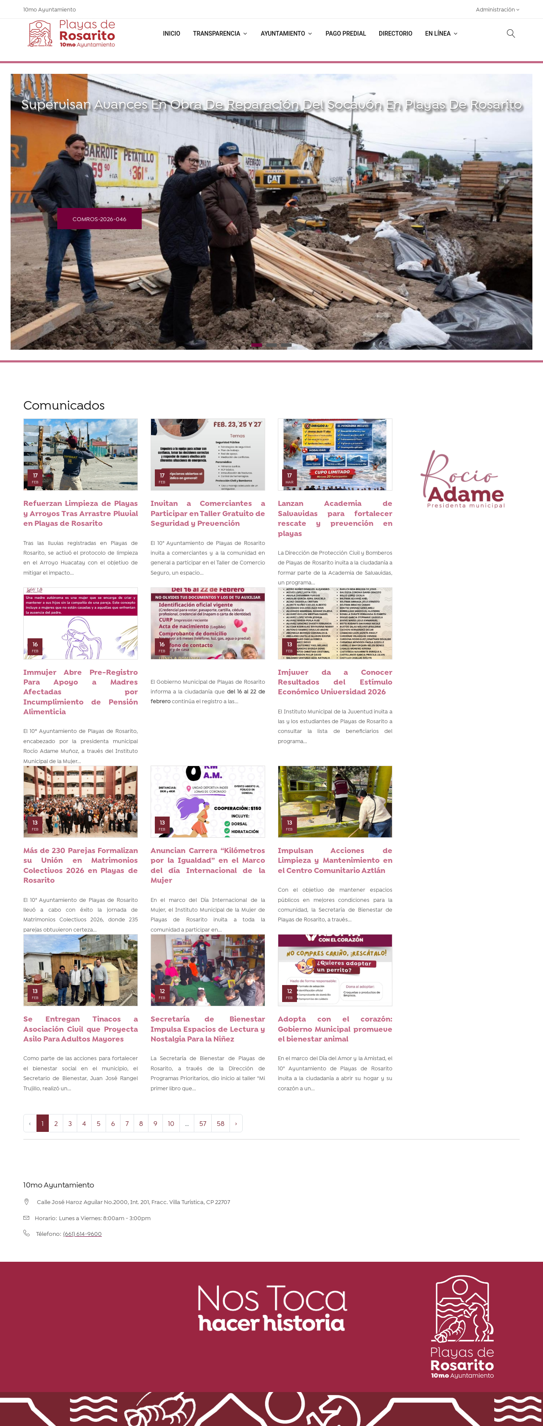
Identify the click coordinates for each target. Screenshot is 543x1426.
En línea (441, 33)
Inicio (171, 33)
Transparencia (220, 33)
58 (220, 1123)
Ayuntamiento (287, 33)
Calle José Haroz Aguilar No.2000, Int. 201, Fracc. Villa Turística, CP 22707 (133, 1201)
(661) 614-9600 (82, 1233)
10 (171, 1123)
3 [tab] (286, 345)
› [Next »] (236, 1123)
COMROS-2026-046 (99, 218)
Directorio (395, 33)
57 (202, 1123)
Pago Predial (346, 33)
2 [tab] (271, 345)
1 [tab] (257, 345)
